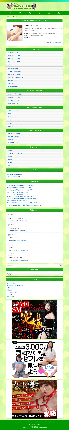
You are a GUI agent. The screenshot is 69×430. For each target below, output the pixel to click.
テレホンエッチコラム (12, 176)
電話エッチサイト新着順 (15, 58)
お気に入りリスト (12, 65)
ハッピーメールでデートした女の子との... (19, 240)
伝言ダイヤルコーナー (13, 110)
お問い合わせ (10, 287)
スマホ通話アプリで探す (14, 100)
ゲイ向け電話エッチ (13, 142)
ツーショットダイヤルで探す (15, 94)
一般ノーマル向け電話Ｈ (14, 133)
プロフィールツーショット (14, 120)
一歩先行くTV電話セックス (14, 71)
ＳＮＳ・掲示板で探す (13, 103)
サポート (10, 165)
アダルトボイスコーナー (14, 113)
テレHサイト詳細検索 (13, 86)
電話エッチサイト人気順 (14, 55)
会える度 (10, 159)
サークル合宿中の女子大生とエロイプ (35, 20)
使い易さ (10, 162)
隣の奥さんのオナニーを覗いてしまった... (19, 230)
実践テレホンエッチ (13, 80)
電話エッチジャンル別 (34, 130)
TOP (16, 422)
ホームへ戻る (10, 296)
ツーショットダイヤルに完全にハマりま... (19, 220)
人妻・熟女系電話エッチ (14, 136)
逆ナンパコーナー (12, 116)
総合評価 (10, 150)
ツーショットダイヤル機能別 (34, 107)
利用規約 (9, 290)
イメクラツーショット (13, 123)
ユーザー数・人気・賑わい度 (15, 153)
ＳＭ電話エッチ (12, 139)
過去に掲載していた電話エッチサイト (16, 285)
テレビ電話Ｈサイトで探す (14, 97)
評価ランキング (34, 147)
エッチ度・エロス (12, 156)
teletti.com (35, 427)
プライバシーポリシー (12, 292)
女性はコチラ (11, 83)
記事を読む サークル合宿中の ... (54, 42)
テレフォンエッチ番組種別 (34, 90)
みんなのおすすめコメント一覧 (15, 77)
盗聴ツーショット (12, 126)
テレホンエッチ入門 (13, 52)
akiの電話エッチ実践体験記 (14, 174)
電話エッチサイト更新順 (15, 62)
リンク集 (9, 294)
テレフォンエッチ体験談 (14, 74)
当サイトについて (11, 283)
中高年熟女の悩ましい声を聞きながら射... (19, 260)
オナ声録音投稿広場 (13, 68)
